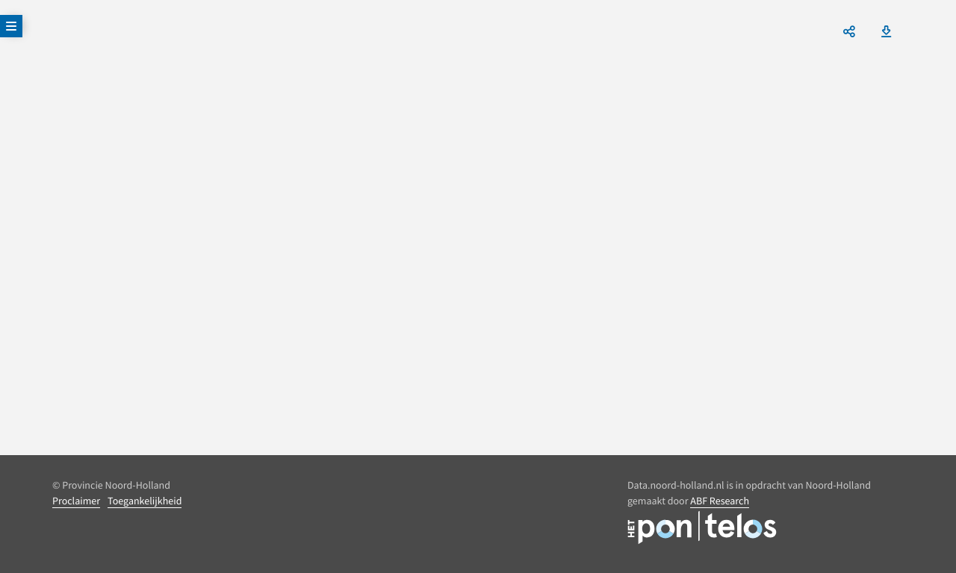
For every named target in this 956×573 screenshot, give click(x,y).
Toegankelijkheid (144, 500)
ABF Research (719, 500)
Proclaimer (76, 500)
